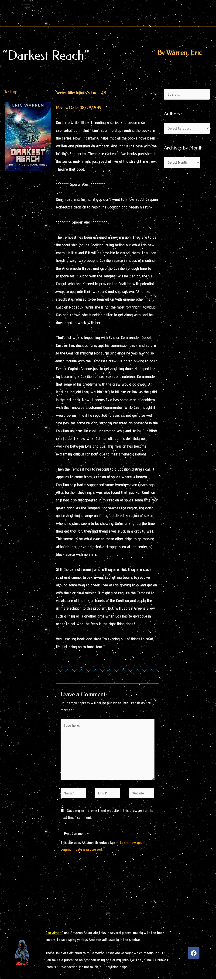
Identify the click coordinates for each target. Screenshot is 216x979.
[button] (108, 912)
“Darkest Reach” (45, 55)
